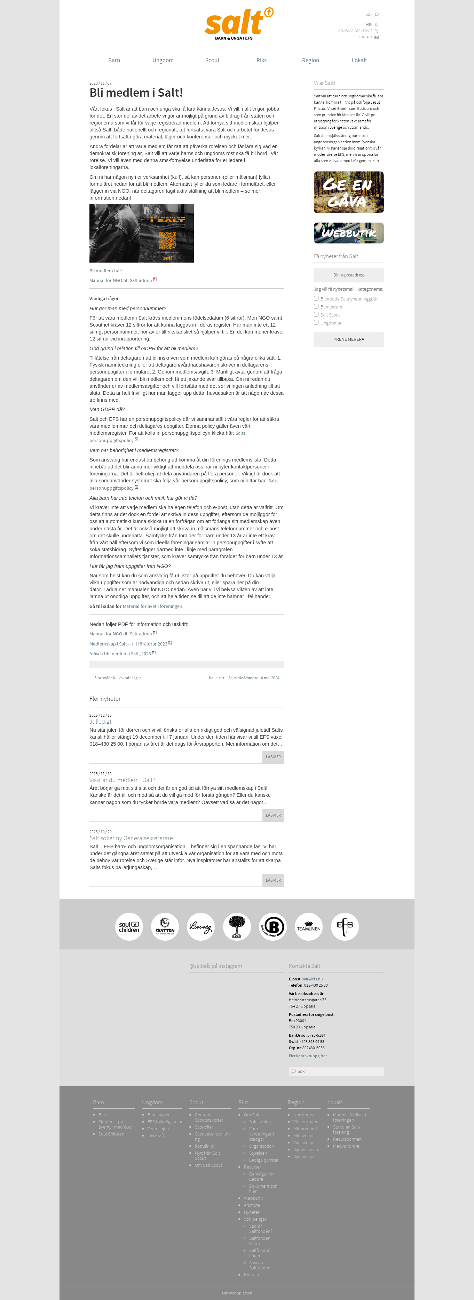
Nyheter (251, 1212)
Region (310, 60)
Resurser (252, 1167)
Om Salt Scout (208, 1165)
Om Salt (251, 1115)
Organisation (261, 1146)
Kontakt (365, 37)
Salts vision (260, 1121)
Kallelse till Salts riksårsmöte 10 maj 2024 (246, 678)
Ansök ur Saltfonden (259, 1265)
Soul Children (111, 1134)
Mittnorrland (305, 1128)
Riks (261, 60)
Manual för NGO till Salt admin (120, 280)
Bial (102, 1115)
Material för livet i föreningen (152, 606)
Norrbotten (304, 1115)
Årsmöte (252, 1205)
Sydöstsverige (307, 1149)
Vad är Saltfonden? (260, 1228)
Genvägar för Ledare (355, 31)
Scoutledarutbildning (213, 1136)
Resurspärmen (347, 1139)
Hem (369, 25)
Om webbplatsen (237, 1293)
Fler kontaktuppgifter (308, 1056)
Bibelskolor (158, 1115)
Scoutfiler (204, 1127)
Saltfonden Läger (259, 1253)
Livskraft (156, 1135)
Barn (114, 60)
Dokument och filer (263, 1188)
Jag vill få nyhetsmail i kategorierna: (348, 289)
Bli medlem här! (106, 270)
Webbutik (253, 1198)
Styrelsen (258, 1153)
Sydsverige (304, 1156)
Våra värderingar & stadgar (262, 1133)
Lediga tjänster (263, 1160)
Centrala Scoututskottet (209, 1117)
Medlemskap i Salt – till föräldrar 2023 (128, 644)
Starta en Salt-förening (346, 1129)
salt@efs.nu (312, 979)
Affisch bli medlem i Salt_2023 (120, 653)
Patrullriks (204, 1146)
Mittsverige (304, 1135)
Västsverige (304, 1142)
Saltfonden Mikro (259, 1240)
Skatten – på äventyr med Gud (115, 1124)
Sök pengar (255, 1219)
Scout (212, 60)
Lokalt (359, 60)
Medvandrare (346, 1146)
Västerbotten (305, 1121)
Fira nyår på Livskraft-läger (115, 678)
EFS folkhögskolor (165, 1121)
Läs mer (273, 757)
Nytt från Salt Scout (207, 1155)
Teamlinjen (158, 1128)
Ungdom (163, 60)
